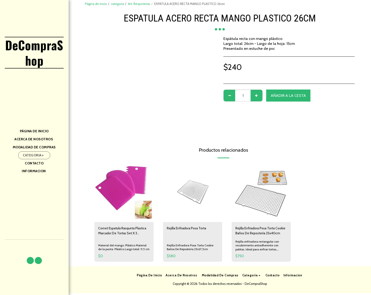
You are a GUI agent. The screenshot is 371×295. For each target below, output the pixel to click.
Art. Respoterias (139, 4)
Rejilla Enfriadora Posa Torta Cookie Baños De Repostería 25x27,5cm (191, 248)
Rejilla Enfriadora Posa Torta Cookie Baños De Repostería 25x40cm (259, 232)
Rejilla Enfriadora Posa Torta (191, 228)
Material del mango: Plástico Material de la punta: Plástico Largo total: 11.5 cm (124, 247)
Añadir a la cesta (288, 95)
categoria (117, 4)
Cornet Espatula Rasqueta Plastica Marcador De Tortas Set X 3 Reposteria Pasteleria (122, 232)
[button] (30, 260)
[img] (124, 192)
